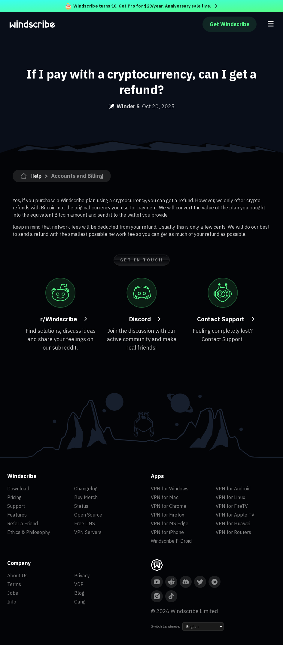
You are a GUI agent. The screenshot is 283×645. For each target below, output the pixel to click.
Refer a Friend (22, 523)
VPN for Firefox (167, 515)
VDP (79, 584)
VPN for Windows (169, 489)
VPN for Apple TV (235, 515)
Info (11, 602)
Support (16, 506)
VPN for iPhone (167, 532)
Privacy (82, 575)
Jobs (12, 593)
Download (18, 489)
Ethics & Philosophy (28, 532)
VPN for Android (233, 489)
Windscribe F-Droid (171, 541)
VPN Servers (88, 532)
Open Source (88, 515)
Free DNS (84, 523)
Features (17, 515)
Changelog (86, 489)
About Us (17, 575)
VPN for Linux (230, 497)
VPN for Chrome (168, 506)
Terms (14, 584)
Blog (79, 593)
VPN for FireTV (232, 506)
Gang (80, 602)
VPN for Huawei (233, 523)
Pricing (14, 497)
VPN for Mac (164, 497)
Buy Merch (86, 497)
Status (81, 506)
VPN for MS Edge (169, 523)
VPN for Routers (233, 532)
